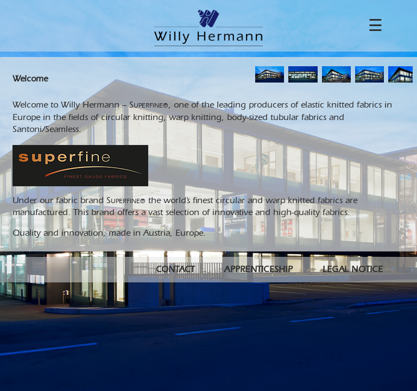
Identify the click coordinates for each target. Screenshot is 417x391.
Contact (175, 270)
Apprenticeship (258, 270)
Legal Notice (353, 270)
